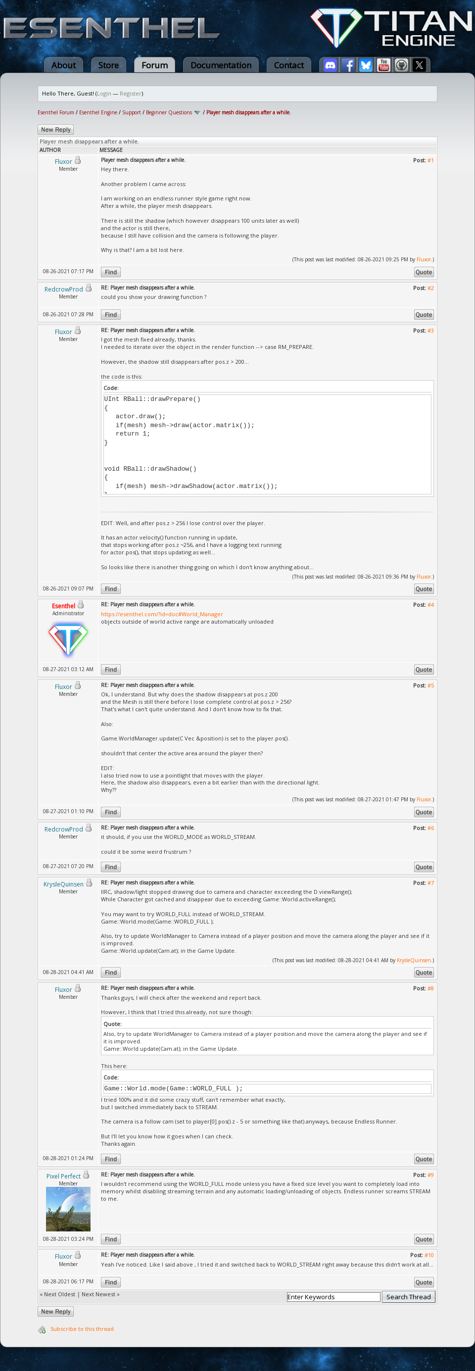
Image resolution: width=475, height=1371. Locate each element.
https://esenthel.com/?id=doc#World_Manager (162, 614)
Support (131, 112)
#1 (431, 160)
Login (104, 93)
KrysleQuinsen (414, 960)
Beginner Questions (169, 112)
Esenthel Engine (98, 112)
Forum (155, 65)
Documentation (220, 65)
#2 (431, 288)
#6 (431, 828)
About (63, 65)
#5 (431, 685)
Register (131, 93)
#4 (431, 604)
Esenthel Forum (56, 112)
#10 (429, 1255)
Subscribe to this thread (82, 1328)
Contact (289, 65)
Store (108, 65)
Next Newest (98, 1294)
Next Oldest (59, 1294)
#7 (431, 882)
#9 (431, 1174)
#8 (431, 988)
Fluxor (424, 259)
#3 (431, 330)
